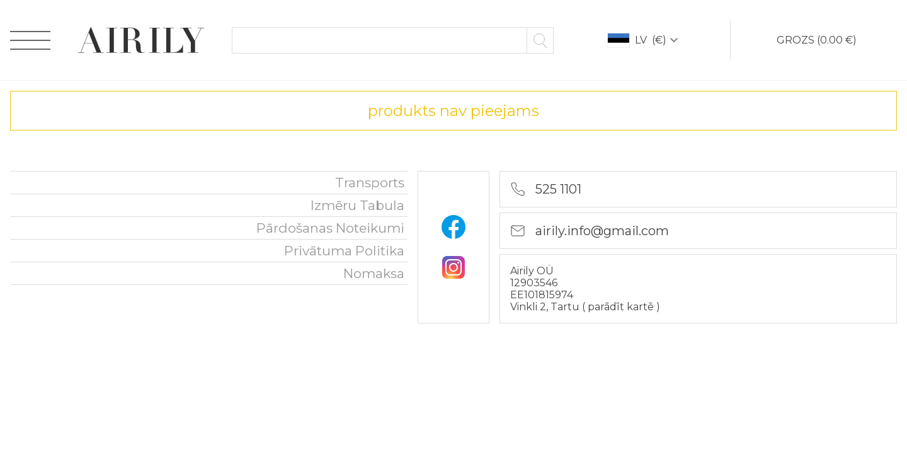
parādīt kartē (622, 307)
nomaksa (373, 273)
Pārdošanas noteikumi (330, 228)
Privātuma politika (344, 251)
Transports (369, 182)
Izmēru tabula (357, 205)
